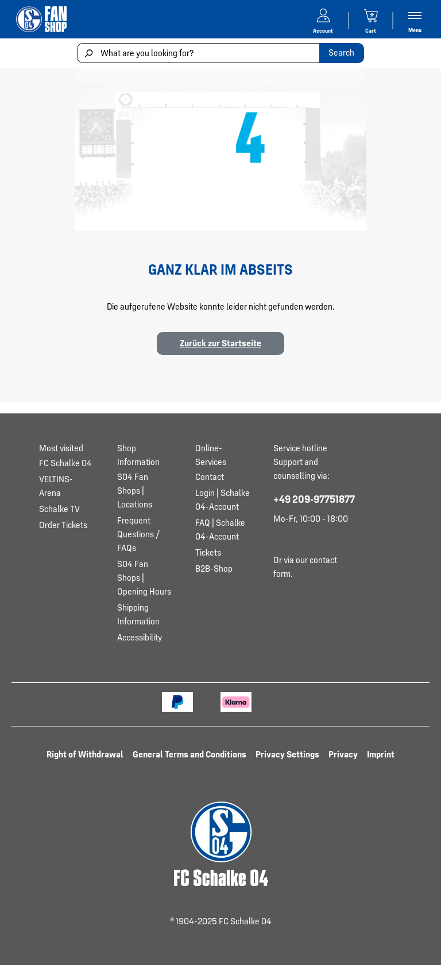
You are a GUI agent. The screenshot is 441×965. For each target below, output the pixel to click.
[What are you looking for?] (198, 53)
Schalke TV (59, 508)
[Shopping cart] (370, 19)
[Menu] (415, 21)
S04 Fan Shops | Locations (134, 490)
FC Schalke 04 (65, 463)
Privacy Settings (287, 754)
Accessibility (139, 637)
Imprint (380, 754)
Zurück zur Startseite (220, 343)
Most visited (61, 448)
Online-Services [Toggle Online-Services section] (210, 455)
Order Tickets (63, 524)
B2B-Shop (214, 568)
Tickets (208, 552)
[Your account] (323, 19)
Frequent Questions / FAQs (138, 534)
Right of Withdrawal (85, 754)
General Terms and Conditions (189, 754)
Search (341, 52)
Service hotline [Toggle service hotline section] (300, 448)
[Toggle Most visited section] (66, 448)
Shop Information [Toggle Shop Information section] (138, 455)
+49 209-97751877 (314, 499)
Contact (209, 476)
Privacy (343, 754)
